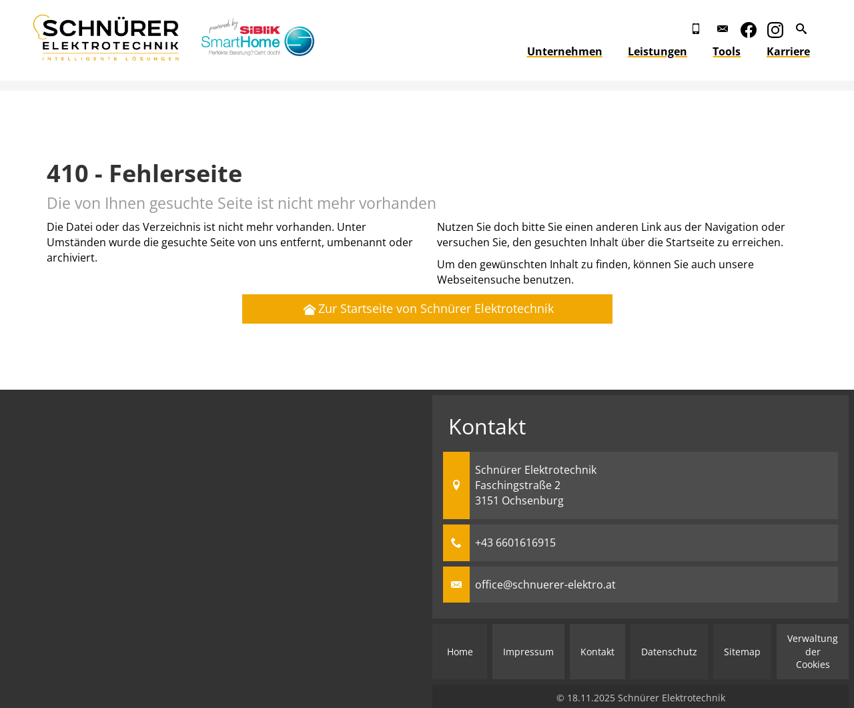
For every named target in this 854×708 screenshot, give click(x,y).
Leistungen (667, 51)
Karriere (798, 51)
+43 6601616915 (515, 542)
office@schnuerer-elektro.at (545, 584)
